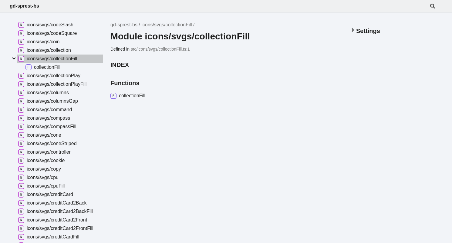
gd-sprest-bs (24, 5)
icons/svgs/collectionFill (166, 24)
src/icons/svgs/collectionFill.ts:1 (160, 49)
